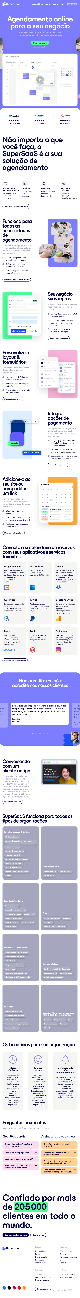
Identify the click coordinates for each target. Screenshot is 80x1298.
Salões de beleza (50, 871)
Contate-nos (38, 1235)
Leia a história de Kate (12, 802)
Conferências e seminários (14, 957)
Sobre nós (39, 1274)
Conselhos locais (66, 973)
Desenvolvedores (42, 1280)
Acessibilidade (40, 1263)
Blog (62, 1260)
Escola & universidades (13, 1012)
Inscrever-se (72, 4)
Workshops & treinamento (15, 1016)
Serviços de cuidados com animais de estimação (18, 842)
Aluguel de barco (28, 922)
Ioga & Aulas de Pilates (13, 918)
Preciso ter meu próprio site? (17, 1153)
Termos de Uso (66, 1277)
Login (62, 4)
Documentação (66, 1251)
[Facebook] (4, 1288)
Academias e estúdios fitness (15, 910)
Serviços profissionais (13, 867)
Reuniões (47, 1020)
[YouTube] (19, 1288)
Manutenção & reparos (13, 863)
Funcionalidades (37, 4)
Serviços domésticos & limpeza (16, 859)
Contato (63, 1263)
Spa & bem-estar (65, 871)
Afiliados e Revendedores (45, 1277)
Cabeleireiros (49, 875)
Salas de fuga (10, 969)
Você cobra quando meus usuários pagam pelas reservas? (58, 1171)
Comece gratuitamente (16, 1235)
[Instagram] (14, 1288)
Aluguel (47, 1028)
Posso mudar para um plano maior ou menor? (56, 1154)
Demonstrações (41, 1257)
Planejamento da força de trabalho (18, 977)
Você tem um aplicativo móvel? (19, 1159)
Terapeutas (67, 918)
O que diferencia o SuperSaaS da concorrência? (18, 1145)
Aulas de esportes (11, 922)
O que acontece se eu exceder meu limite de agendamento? (57, 1162)
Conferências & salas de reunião (17, 871)
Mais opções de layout (12, 399)
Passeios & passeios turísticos (16, 973)
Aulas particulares (12, 1020)
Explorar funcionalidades (16, 206)
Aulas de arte (10, 961)
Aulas (70, 1020)
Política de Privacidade (69, 1274)
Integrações (39, 1260)
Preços (47, 4)
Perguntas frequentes (68, 1257)
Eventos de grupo (50, 1024)
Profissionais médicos (52, 918)
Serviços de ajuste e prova (14, 851)
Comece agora (40, 43)
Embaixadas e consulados (53, 977)
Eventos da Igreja (50, 973)
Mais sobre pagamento (58, 465)
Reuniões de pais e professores (16, 1024)
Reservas (63, 1024)
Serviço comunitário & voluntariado (57, 969)
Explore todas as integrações (15, 660)
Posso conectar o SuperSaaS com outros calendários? (17, 1166)
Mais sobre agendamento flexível (16, 279)
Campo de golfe (29, 914)
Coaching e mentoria (13, 855)
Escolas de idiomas (12, 1028)
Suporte (55, 4)
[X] (9, 1288)
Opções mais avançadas (59, 338)
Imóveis (8, 875)
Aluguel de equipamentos (14, 965)
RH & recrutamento (12, 837)
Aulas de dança (10, 926)
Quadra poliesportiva (13, 914)
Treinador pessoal (11, 906)
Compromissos (59, 1020)
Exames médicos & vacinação (54, 926)
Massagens (48, 922)
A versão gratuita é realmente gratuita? (57, 1145)
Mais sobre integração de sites (15, 533)
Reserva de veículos (12, 847)
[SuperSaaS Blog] (24, 1288)
